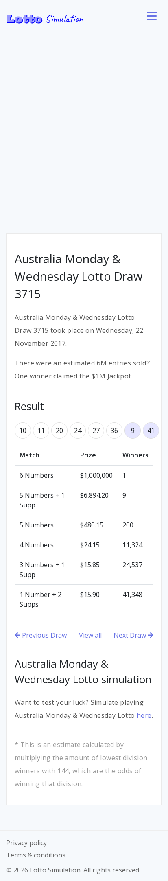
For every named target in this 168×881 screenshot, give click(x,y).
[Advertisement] (84, 125)
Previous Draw (41, 635)
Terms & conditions (35, 854)
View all (90, 635)
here (144, 715)
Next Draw (133, 635)
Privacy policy (26, 842)
